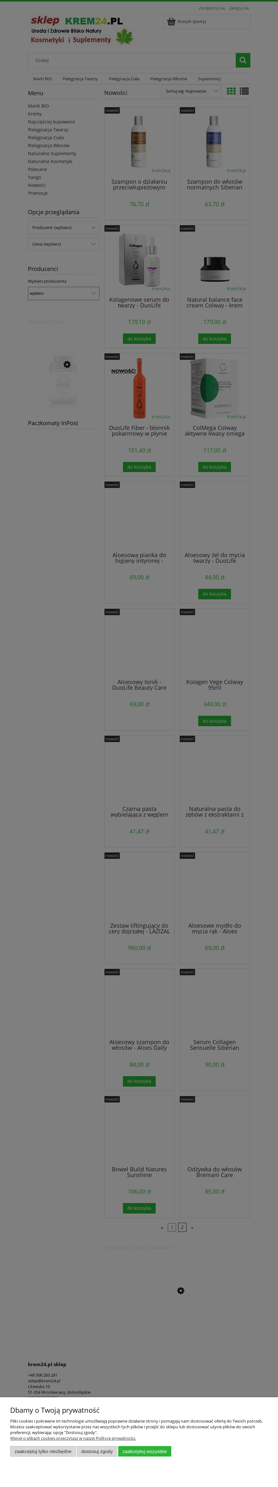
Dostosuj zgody (97, 1451)
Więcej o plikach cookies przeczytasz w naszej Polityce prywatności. (73, 1438)
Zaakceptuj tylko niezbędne (43, 1451)
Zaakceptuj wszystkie (145, 1451)
